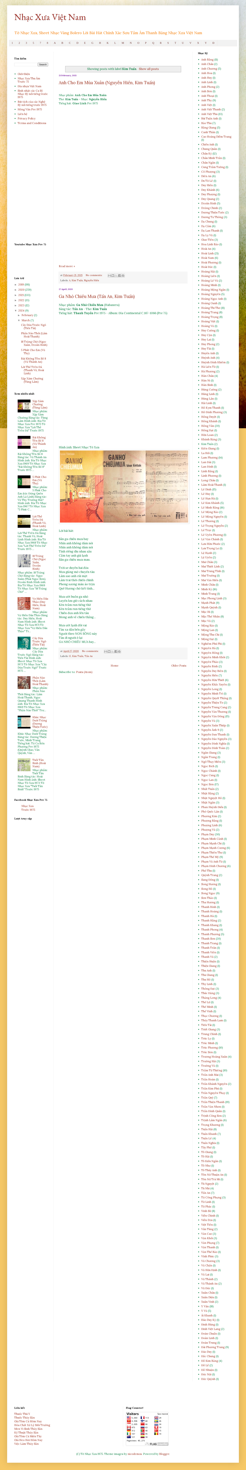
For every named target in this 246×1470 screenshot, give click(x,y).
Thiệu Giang (209, 966)
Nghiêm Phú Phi (211, 643)
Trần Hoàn (208, 1079)
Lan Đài (206, 462)
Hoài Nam (207, 258)
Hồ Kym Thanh (211, 407)
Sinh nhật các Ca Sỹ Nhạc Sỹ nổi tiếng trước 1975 (33, 94)
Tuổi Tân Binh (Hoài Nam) (39, 763)
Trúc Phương (209, 1047)
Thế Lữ (205, 1002)
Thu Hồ (206, 979)
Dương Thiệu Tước (213, 212)
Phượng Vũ (208, 829)
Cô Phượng (208, 171)
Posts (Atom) (84, 672)
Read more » (67, 266)
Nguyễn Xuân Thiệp (213, 725)
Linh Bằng (207, 471)
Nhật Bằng (208, 793)
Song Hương (209, 884)
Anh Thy (206, 100)
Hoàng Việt (208, 321)
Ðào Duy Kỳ (208, 1320)
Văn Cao (206, 1233)
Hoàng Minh (209, 285)
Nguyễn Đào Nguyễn (214, 739)
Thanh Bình (208, 907)
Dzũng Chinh (209, 208)
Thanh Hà (207, 916)
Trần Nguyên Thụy (213, 1093)
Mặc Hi (205, 612)
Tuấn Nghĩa (208, 1143)
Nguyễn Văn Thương (214, 711)
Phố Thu (206, 870)
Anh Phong (208, 86)
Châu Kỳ (206, 153)
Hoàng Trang (209, 312)
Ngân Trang (209, 757)
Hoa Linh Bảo (210, 244)
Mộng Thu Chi (210, 634)
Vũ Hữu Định (209, 1270)
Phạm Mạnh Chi (211, 843)
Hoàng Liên (208, 276)
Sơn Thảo (207, 898)
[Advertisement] (123, 227)
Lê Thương (208, 521)
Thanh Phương (210, 934)
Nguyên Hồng (210, 652)
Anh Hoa (206, 73)
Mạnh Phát (208, 602)
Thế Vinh (207, 1011)
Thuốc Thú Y (22, 1414)
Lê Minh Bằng (210, 507)
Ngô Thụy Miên (211, 761)
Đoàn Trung (209, 1342)
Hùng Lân (207, 398)
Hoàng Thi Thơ (210, 308)
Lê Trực (206, 530)
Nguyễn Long (210, 689)
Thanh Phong (210, 929)
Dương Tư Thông (212, 217)
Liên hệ (22, 114)
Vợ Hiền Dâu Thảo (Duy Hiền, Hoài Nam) (40, 603)
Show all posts (149, 69)
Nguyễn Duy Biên (212, 671)
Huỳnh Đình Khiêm (213, 362)
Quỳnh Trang (209, 875)
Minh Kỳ (206, 589)
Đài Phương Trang (213, 1347)
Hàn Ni (205, 380)
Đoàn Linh (208, 1338)
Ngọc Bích (207, 766)
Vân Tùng (207, 1229)
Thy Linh (207, 984)
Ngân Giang (209, 752)
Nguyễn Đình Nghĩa (213, 743)
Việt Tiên (207, 1224)
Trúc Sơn (207, 1052)
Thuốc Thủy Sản (24, 1417)
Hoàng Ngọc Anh (212, 298)
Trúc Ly (206, 1038)
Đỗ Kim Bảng (209, 1360)
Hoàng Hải (208, 271)
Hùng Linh (208, 394)
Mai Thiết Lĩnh (210, 566)
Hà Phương (208, 371)
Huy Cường (208, 330)
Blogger (164, 1454)
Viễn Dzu (206, 1220)
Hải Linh (206, 403)
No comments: (94, 275)
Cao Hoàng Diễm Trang (216, 136)
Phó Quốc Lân (210, 811)
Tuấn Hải (207, 1129)
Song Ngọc (208, 893)
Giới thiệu (24, 74)
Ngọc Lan (207, 780)
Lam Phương (209, 457)
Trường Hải (208, 1061)
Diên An (206, 176)
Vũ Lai (205, 1274)
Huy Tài (206, 348)
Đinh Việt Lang (210, 1329)
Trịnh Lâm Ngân (211, 1120)
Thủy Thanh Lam (212, 1020)
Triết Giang (208, 1029)
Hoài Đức (207, 267)
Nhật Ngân (208, 802)
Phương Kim (209, 816)
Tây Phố (206, 1147)
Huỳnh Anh (208, 357)
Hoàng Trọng (210, 317)
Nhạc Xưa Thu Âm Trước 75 (29, 80)
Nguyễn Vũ (208, 720)
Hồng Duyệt (208, 416)
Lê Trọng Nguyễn (212, 525)
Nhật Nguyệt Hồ (211, 798)
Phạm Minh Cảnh (212, 838)
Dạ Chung (207, 221)
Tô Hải (205, 1156)
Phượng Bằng (210, 820)
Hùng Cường (209, 389)
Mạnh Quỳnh (209, 607)
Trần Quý (207, 1097)
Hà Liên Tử (208, 366)
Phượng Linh (209, 825)
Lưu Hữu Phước (211, 544)
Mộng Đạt (207, 639)
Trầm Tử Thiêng (211, 1070)
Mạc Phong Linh (211, 598)
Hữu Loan (207, 435)
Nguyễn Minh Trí (212, 693)
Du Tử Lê (207, 180)
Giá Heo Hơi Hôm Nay (28, 1440)
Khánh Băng (209, 439)
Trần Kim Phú (210, 1088)
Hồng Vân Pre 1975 (30, 109)
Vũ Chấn (206, 1265)
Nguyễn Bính (209, 666)
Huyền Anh (208, 353)
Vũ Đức (205, 1288)
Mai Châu (207, 562)
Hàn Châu (207, 376)
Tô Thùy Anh (209, 1170)
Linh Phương (209, 475)
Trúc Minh (207, 1043)
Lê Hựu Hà (208, 498)
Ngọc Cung (208, 775)
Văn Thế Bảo (209, 1252)
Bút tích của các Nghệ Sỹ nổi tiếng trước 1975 (32, 103)
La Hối (205, 453)
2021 (21, 295)
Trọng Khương (210, 1124)
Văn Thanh (208, 1247)
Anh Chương (209, 68)
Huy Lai (206, 339)
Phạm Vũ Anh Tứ (211, 861)
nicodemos (135, 1454)
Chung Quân (209, 149)
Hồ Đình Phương (212, 412)
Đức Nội (206, 1374)
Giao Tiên (207, 239)
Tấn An (88, 656)
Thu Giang (207, 975)
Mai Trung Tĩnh (211, 571)
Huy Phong (208, 344)
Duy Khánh (208, 190)
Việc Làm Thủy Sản (26, 1443)
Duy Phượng (209, 194)
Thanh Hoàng (210, 911)
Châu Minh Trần (211, 158)
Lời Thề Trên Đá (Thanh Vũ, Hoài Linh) (32, 370)
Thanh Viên (208, 952)
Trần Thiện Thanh (212, 1102)
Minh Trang (208, 593)
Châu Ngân (208, 162)
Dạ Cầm (206, 226)
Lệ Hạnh (206, 553)
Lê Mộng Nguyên (212, 516)
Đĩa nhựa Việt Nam (29, 86)
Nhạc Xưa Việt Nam (50, 17)
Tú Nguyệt (207, 1183)
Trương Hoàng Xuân (214, 1056)
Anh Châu (207, 64)
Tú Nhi (205, 1188)
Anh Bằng (207, 59)
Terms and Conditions (32, 123)
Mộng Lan (207, 630)
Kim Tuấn (77, 280)
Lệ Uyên (206, 557)
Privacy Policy (26, 118)
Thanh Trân (208, 947)
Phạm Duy (207, 834)
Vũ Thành (207, 1279)
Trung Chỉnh (209, 1034)
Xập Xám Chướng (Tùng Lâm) (32, 380)
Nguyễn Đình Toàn (213, 748)
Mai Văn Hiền (209, 580)
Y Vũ (204, 1310)
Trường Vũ (208, 1065)
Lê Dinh (206, 489)
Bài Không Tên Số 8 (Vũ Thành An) (33, 360)
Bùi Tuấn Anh (209, 118)
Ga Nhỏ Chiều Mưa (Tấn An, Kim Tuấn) (97, 296)
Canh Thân (208, 132)
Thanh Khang (210, 925)
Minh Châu (208, 584)
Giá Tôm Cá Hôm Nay (28, 1421)
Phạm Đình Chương (213, 866)
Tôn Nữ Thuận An (212, 1174)
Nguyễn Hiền (91, 280)
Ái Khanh (207, 1315)
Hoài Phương (209, 262)
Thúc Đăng (208, 993)
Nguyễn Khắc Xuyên (214, 684)
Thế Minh (207, 1006)
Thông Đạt (208, 988)
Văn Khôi (207, 1238)
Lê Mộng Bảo (209, 512)
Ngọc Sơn (207, 784)
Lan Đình (207, 466)
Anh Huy (206, 77)
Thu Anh (206, 970)
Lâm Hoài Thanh (211, 484)
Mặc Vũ (206, 621)
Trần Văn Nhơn (211, 1106)
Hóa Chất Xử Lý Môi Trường (32, 1425)
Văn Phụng (208, 1242)
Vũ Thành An (209, 1283)
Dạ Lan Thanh (210, 230)
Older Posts (178, 665)
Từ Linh (206, 1202)
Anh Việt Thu (209, 114)
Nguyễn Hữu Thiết (212, 680)
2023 (21, 305)
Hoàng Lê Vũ (209, 280)
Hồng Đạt (207, 430)
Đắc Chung (208, 1356)
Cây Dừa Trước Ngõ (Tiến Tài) (33, 326)
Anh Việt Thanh (211, 109)
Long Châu (208, 480)
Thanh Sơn (208, 938)
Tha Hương (208, 902)
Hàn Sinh (207, 385)
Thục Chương (210, 1016)
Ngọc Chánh (209, 770)
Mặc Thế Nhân (210, 616)
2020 (21, 289)
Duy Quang (208, 199)
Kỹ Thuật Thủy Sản (26, 1432)
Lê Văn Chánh (210, 539)
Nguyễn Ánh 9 (210, 730)
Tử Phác (206, 1206)
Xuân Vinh (207, 1301)
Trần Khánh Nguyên (214, 1084)
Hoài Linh (207, 253)
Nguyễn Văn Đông (212, 716)
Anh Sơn (206, 91)
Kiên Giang (208, 448)
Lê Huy (205, 494)
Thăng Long (209, 997)
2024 (21, 310)
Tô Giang (207, 1152)
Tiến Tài (206, 1025)
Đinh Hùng (208, 1324)
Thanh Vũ (207, 956)
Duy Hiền (207, 185)
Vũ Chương (208, 1261)
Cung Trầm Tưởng (213, 167)
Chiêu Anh (207, 144)
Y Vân (205, 1306)
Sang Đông (208, 879)
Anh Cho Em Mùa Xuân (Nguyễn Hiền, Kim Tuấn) (107, 82)
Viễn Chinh (208, 1215)
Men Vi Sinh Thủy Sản (28, 1428)
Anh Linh (207, 82)
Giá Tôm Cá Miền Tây (28, 1436)
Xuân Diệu (207, 1297)
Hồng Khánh (209, 421)
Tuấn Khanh (209, 1134)
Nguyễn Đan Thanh (213, 734)
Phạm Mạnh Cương (213, 848)
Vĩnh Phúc (207, 1256)
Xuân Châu (208, 1292)
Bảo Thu (206, 123)
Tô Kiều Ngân (209, 1161)
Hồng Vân (207, 426)
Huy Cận (206, 335)
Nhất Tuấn (208, 789)
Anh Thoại (207, 96)
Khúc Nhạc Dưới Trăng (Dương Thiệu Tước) (39, 722)
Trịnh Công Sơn (211, 1115)
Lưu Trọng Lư (210, 548)
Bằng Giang (208, 127)
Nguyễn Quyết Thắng (214, 698)
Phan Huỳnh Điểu (212, 807)
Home (115, 665)
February (28, 315)
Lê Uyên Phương (212, 534)
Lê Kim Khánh (210, 503)
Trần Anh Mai (210, 1074)
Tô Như (206, 1165)
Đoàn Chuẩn (209, 1333)
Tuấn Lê (206, 1138)
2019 (21, 284)
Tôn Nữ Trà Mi (210, 1179)
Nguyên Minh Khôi (213, 657)
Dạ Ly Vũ (207, 235)
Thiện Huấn (208, 961)
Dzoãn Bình (208, 203)
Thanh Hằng (209, 920)
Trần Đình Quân (211, 1111)
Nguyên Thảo (209, 662)
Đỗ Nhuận (207, 1370)
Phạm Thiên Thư (211, 852)
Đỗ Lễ (205, 1365)
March (26, 320)
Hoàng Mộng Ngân (213, 289)
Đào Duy (206, 1351)
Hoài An (206, 248)
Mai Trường (208, 575)
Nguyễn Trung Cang (214, 707)
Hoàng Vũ (207, 326)
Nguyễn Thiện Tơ (212, 702)
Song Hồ (206, 888)
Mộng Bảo (207, 625)
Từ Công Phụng (211, 1197)
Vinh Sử (206, 1211)
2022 (21, 300)
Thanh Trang (209, 943)
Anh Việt (206, 105)
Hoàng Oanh (209, 303)
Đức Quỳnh (208, 1379)
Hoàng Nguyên (211, 294)
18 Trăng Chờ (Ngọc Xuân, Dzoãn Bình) (34, 343)
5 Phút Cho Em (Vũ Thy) (33, 351)
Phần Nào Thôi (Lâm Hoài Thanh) (34, 335)
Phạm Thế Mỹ (210, 857)
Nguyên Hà (208, 648)
